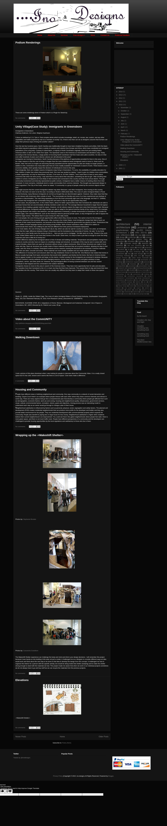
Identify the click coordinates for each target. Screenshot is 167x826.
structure (126, 293)
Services (64, 35)
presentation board (145, 266)
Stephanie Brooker (29, 519)
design (122, 237)
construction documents (135, 276)
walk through (138, 253)
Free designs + (79, 35)
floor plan (139, 280)
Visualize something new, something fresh (143, 328)
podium (129, 290)
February (124, 134)
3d (128, 249)
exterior (149, 235)
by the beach (142, 316)
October (124, 111)
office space (144, 264)
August (123, 117)
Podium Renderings (27, 42)
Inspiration (120, 241)
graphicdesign (122, 230)
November (125, 108)
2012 (121, 98)
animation (131, 241)
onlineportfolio (121, 266)
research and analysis (125, 268)
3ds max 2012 (138, 249)
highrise (138, 282)
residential (127, 291)
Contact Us (105, 35)
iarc (145, 282)
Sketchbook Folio (132, 260)
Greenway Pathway (123, 256)
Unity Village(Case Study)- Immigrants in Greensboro (48, 126)
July (122, 121)
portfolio (121, 249)
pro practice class (140, 239)
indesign (133, 284)
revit (140, 237)
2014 (121, 92)
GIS (147, 253)
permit (147, 288)
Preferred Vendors (122, 35)
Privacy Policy (58, 776)
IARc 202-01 (141, 233)
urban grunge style (141, 293)
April (123, 127)
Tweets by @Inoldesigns (21, 758)
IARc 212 (137, 256)
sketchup (119, 245)
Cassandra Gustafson (30, 651)
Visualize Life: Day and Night (144, 321)
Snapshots (119, 247)
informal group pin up (145, 284)
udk (132, 293)
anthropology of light (123, 274)
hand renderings (135, 251)
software (118, 293)
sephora (135, 291)
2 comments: (20, 381)
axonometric (137, 274)
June (123, 124)
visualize (132, 270)
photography (120, 290)
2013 (121, 95)
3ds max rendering (134, 245)
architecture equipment (133, 262)
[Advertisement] (134, 66)
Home (39, 35)
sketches (145, 243)
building (146, 274)
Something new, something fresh (143, 335)
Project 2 (119, 260)
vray (129, 253)
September (125, 114)
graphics (146, 280)
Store (93, 35)
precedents (132, 266)
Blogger (111, 776)
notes (147, 251)
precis (136, 290)
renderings (132, 237)
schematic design (130, 243)
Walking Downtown (27, 337)
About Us (51, 35)
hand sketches (121, 264)
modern (131, 286)
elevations (130, 280)
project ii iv (145, 290)
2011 (121, 101)
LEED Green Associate (140, 258)
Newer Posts (20, 737)
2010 (121, 105)
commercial (119, 276)
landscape (148, 247)
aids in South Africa (144, 272)
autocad (146, 262)
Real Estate (121, 272)
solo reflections (123, 235)
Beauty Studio (142, 270)
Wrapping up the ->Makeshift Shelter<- (39, 435)
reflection (119, 291)
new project (128, 288)
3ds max (138, 235)
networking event (141, 286)
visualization (120, 253)
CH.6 (150, 270)
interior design (122, 286)
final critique (130, 247)
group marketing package (124, 282)
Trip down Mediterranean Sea (144, 341)
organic (138, 288)
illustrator (133, 264)
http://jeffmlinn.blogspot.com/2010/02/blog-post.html (33, 323)
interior (139, 247)
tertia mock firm (121, 270)
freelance (141, 241)
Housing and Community (31, 389)
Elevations (22, 680)
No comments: (20, 118)
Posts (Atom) (66, 743)
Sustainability (131, 272)
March (123, 130)
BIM (147, 245)
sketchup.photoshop (142, 268)
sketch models (145, 291)
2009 (121, 165)
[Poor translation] (9, 791)
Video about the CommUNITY (33, 319)
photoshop (142, 227)
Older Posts (103, 737)
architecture (123, 224)
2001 (121, 168)
